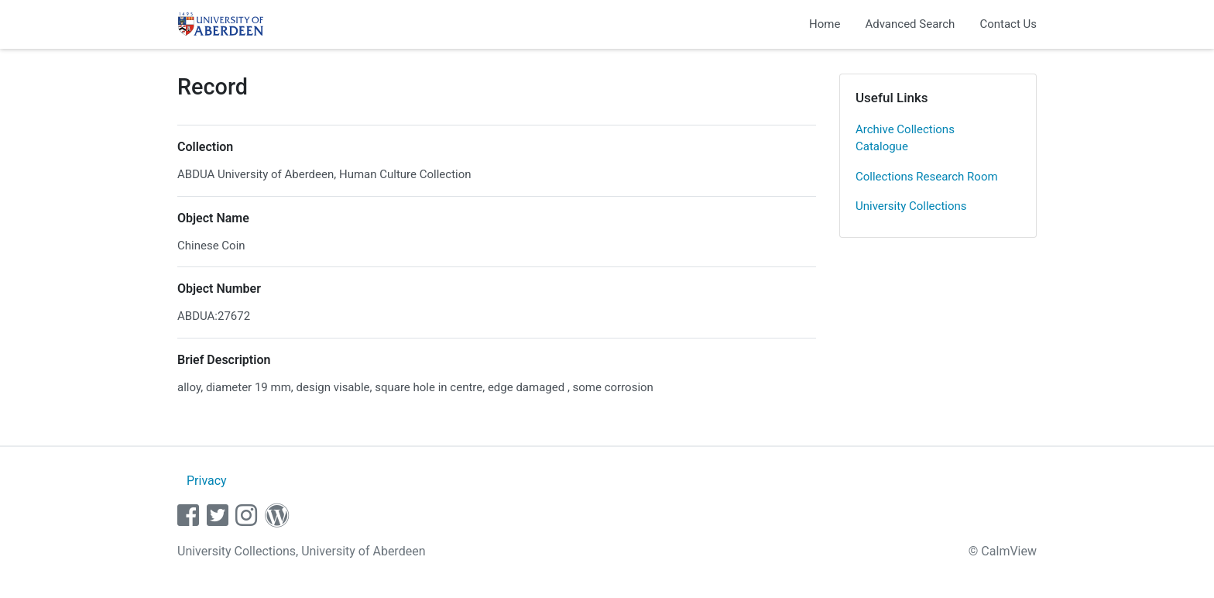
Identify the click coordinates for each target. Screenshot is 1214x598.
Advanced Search (910, 24)
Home (824, 24)
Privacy (207, 480)
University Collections (911, 206)
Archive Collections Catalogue (905, 138)
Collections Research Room (927, 177)
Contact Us (1008, 24)
